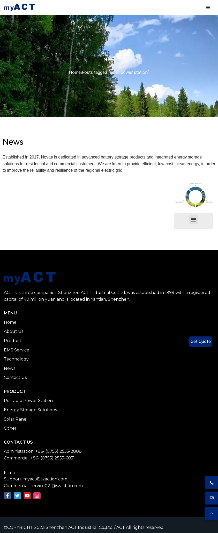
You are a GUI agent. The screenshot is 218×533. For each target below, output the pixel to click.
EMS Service (16, 350)
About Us (13, 331)
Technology (16, 359)
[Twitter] (17, 495)
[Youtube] (27, 495)
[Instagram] (37, 495)
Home (74, 72)
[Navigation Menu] (208, 7)
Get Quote (201, 341)
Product (12, 340)
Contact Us (15, 377)
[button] (193, 219)
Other (10, 428)
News (9, 368)
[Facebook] (7, 495)
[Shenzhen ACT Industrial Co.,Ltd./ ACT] (19, 7)
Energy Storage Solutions (30, 409)
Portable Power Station (28, 400)
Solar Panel (16, 419)
